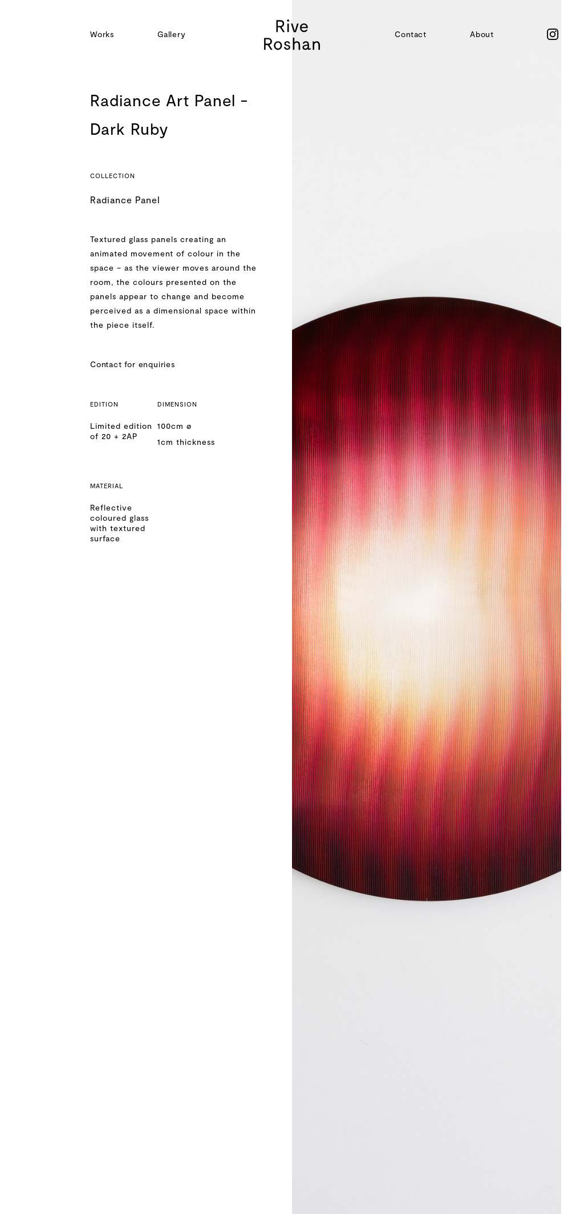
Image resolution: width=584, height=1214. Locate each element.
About (482, 34)
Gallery (171, 34)
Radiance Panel (125, 199)
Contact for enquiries (132, 364)
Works (102, 34)
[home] (292, 34)
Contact (411, 34)
